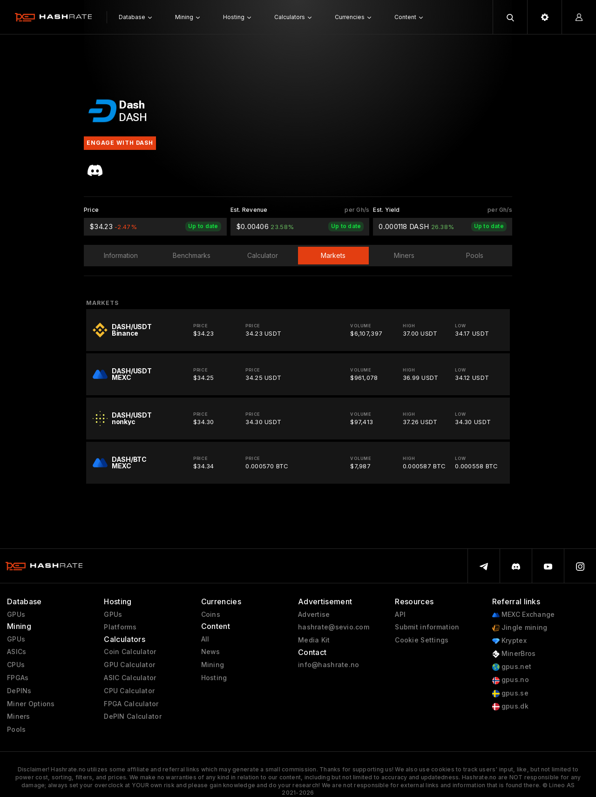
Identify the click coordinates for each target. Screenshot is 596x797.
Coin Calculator (130, 651)
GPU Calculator (129, 665)
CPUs (16, 665)
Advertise (314, 614)
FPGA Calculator (131, 704)
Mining (212, 665)
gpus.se (510, 693)
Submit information (427, 627)
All (205, 639)
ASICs (16, 651)
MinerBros (514, 654)
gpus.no (510, 680)
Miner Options (31, 704)
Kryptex (509, 641)
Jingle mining (520, 628)
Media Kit (314, 640)
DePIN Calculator (132, 716)
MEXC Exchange (523, 615)
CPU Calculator (129, 691)
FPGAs (17, 678)
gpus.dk (510, 706)
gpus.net (512, 667)
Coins (210, 614)
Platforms (120, 627)
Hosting (214, 678)
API (400, 614)
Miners (18, 716)
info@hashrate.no (328, 665)
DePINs (19, 691)
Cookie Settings (421, 640)
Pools (16, 729)
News (210, 651)
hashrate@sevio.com (333, 627)
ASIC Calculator (130, 678)
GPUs (16, 614)
